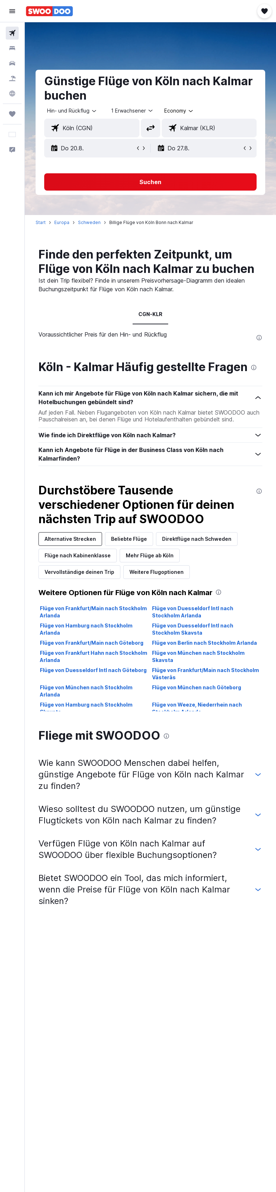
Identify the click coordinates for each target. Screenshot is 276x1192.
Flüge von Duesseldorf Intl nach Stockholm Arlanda (192, 611)
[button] (12, 11)
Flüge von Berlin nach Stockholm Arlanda (204, 643)
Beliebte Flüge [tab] (129, 539)
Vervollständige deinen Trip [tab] (79, 572)
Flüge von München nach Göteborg (196, 687)
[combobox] (179, 110)
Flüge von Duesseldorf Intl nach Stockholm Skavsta (192, 629)
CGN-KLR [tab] (150, 314)
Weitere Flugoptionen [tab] (156, 572)
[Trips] (12, 114)
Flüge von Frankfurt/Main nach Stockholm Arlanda (93, 611)
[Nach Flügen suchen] (12, 33)
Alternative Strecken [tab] (70, 539)
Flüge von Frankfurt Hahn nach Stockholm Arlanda (93, 656)
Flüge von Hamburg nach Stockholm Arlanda (86, 629)
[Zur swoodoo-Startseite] (49, 11)
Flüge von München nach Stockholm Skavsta (198, 656)
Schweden (89, 222)
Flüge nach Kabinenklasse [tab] (78, 555)
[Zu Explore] (12, 93)
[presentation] (259, 337)
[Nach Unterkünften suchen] (12, 48)
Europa (61, 222)
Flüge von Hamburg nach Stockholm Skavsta (86, 708)
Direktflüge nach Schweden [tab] (196, 539)
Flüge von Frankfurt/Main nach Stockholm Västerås (205, 673)
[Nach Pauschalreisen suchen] (12, 78)
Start (41, 222)
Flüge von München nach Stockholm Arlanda (86, 691)
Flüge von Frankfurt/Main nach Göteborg (91, 643)
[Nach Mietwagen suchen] (12, 63)
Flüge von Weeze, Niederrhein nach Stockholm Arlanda (197, 708)
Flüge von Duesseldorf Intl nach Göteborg (93, 670)
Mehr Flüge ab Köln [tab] (150, 555)
